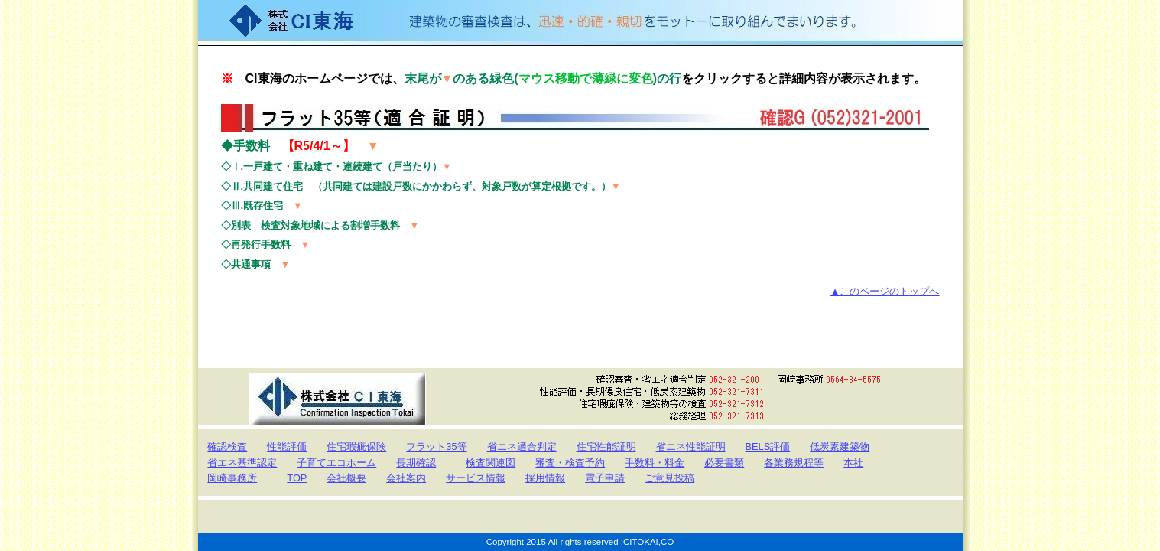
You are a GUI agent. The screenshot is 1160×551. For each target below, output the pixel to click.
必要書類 (724, 462)
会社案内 (406, 478)
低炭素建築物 (839, 446)
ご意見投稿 (669, 478)
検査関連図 (490, 462)
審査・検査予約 (570, 462)
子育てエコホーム (336, 462)
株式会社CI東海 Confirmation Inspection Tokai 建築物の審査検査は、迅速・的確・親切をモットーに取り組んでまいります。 (580, 23)
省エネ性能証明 (691, 446)
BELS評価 (768, 446)
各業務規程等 (794, 462)
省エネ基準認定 (242, 462)
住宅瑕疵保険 (356, 446)
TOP (297, 478)
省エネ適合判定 (522, 446)
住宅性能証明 (606, 446)
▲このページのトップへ (885, 291)
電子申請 (605, 478)
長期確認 (416, 462)
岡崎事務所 (232, 478)
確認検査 (227, 446)
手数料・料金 (654, 462)
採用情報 (545, 478)
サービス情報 (475, 478)
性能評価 (287, 446)
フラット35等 (436, 446)
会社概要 (346, 478)
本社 (853, 462)
